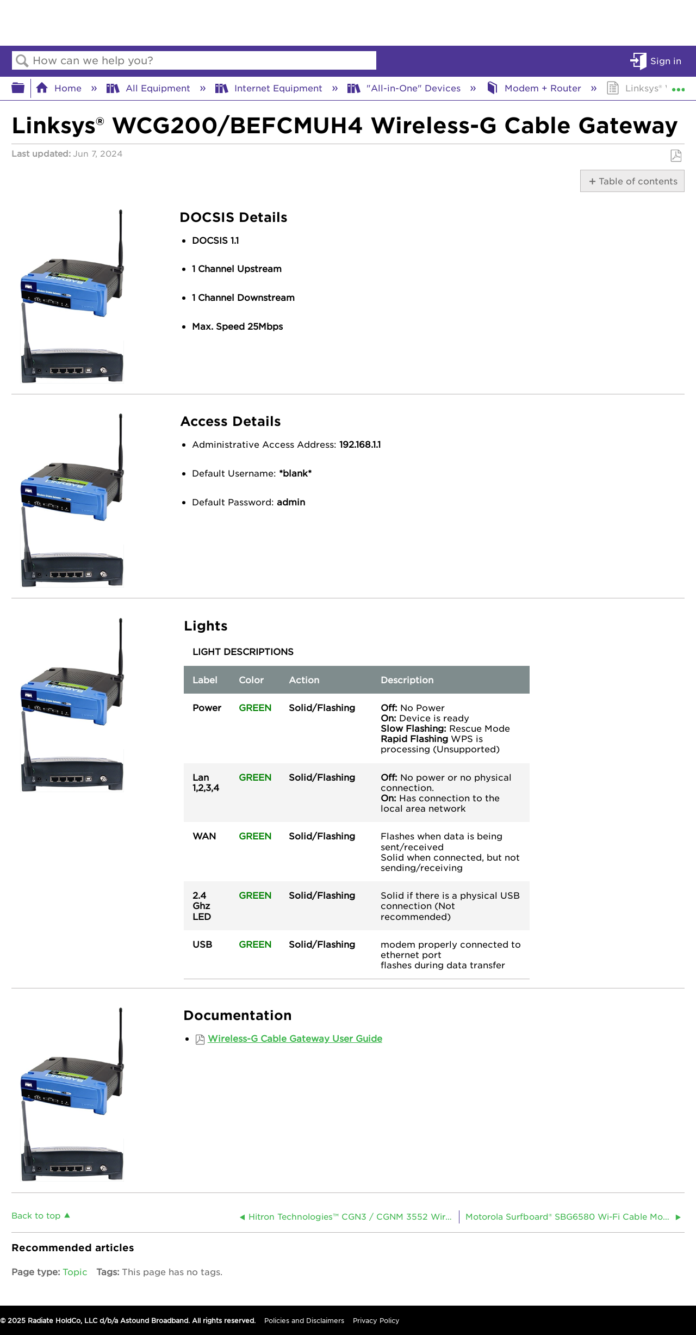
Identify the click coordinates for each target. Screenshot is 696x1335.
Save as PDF (675, 156)
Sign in (665, 60)
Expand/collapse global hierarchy (25, 88)
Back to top (36, 1215)
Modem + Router (535, 87)
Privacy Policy (376, 1320)
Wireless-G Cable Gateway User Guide (295, 1038)
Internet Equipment (270, 87)
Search (22, 61)
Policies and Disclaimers (304, 1320)
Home (59, 87)
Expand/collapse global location (678, 85)
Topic (75, 1271)
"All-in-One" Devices (405, 87)
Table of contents (636, 180)
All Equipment (150, 87)
